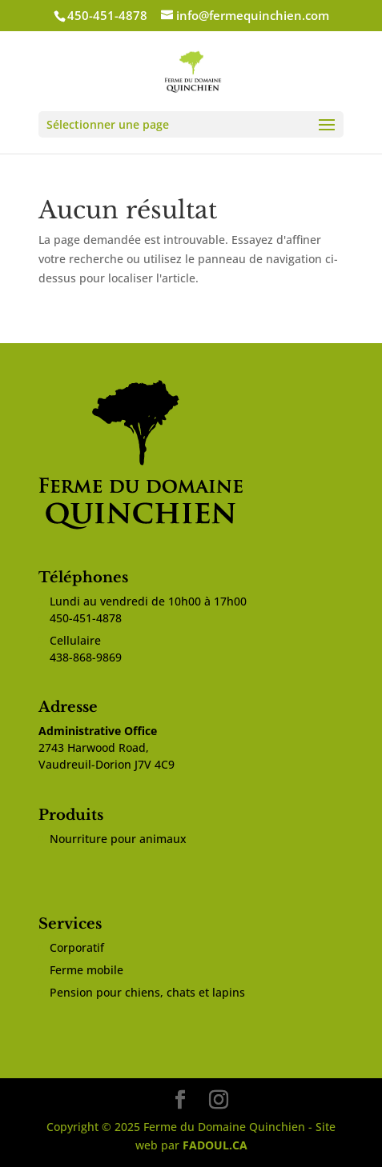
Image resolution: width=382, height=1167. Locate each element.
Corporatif (77, 947)
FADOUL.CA (215, 1145)
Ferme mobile (86, 969)
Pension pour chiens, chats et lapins (147, 992)
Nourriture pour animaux (118, 838)
